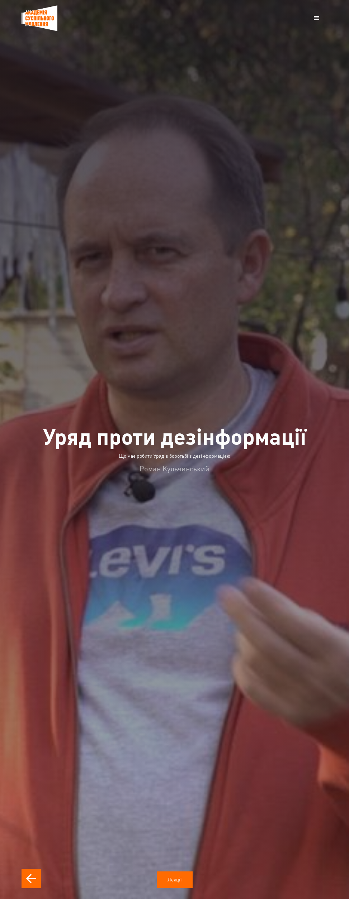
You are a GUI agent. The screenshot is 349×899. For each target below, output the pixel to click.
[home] (39, 18)
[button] (316, 18)
